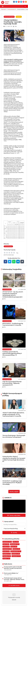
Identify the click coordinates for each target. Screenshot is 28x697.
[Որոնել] (25, 6)
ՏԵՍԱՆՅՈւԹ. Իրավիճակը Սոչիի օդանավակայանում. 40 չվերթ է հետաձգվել (12, 482)
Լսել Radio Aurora (14, 585)
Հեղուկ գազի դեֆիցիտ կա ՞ (11, 573)
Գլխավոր (3, 9)
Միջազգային (15, 544)
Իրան (6, 544)
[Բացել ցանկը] (2, 6)
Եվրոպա (16, 549)
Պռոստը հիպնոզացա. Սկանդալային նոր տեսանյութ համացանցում (13, 436)
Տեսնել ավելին (14, 491)
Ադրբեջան (15, 553)
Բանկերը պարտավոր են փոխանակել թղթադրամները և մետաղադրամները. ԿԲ (12, 353)
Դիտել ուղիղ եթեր (14, 515)
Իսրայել (6, 546)
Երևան (14, 546)
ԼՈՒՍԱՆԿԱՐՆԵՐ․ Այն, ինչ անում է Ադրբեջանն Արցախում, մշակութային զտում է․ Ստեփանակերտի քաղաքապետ (12, 294)
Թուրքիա (6, 558)
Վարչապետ (16, 556)
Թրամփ (6, 551)
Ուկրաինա (6, 556)
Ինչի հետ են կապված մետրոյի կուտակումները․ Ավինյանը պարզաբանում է (12, 383)
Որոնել (14, 532)
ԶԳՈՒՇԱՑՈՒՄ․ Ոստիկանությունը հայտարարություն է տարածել (12, 324)
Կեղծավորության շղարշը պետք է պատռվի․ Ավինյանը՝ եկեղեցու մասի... (14, 578)
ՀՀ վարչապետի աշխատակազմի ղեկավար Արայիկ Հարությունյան (13, 567)
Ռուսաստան (7, 549)
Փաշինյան (6, 553)
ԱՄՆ (15, 541)
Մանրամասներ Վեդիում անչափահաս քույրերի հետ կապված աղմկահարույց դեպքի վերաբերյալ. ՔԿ (13, 459)
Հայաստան (7, 541)
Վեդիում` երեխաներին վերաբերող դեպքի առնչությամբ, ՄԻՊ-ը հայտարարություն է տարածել (13, 414)
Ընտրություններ (16, 551)
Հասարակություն (11, 9)
